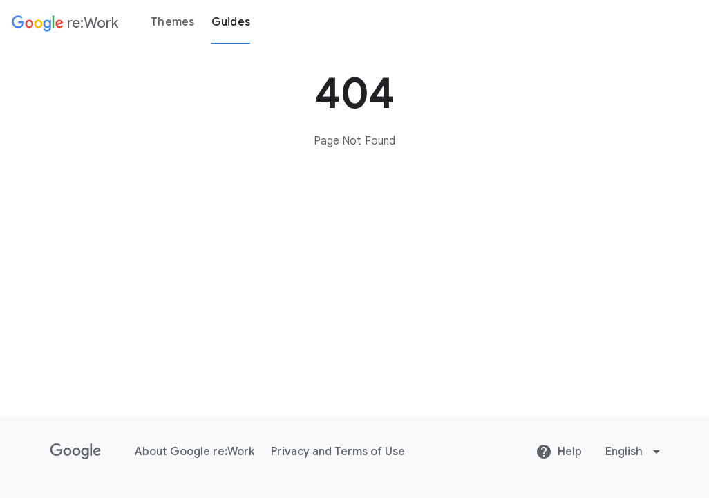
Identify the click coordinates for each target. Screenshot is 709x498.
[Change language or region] (634, 451)
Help (559, 451)
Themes (173, 22)
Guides (231, 22)
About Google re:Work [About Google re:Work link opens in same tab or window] (194, 452)
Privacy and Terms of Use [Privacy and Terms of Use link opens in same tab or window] (338, 452)
